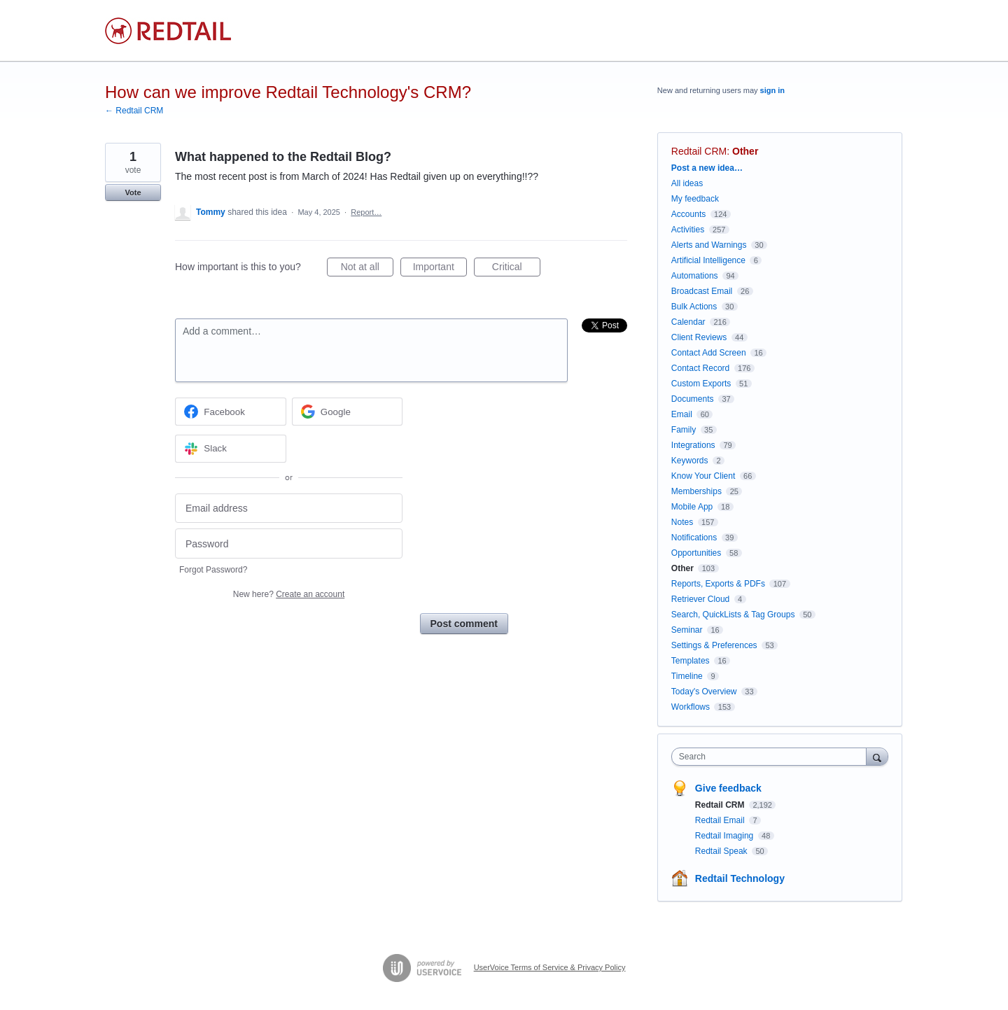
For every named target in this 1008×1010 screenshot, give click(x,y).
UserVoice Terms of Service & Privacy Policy (550, 967)
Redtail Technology (740, 878)
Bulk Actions (694, 306)
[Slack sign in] (230, 449)
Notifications (694, 537)
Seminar (687, 630)
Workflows (690, 707)
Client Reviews (699, 337)
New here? (288, 594)
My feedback (695, 199)
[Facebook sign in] (230, 412)
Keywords (689, 460)
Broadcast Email (701, 291)
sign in (772, 90)
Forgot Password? (213, 570)
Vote (133, 192)
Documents (692, 399)
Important (440, 268)
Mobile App (692, 507)
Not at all (367, 268)
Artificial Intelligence (708, 260)
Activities (687, 229)
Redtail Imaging (725, 836)
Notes (682, 522)
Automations (694, 276)
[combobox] (772, 757)
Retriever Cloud (700, 599)
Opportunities (696, 553)
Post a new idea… (707, 168)
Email (681, 414)
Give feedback (728, 788)
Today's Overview (704, 691)
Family (683, 430)
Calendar (688, 322)
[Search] (877, 756)
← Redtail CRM (134, 110)
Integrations (693, 445)
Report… (366, 212)
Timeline (687, 676)
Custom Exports (701, 383)
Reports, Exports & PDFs (718, 584)
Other (745, 151)
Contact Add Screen (708, 353)
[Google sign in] (347, 412)
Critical (516, 268)
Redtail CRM (699, 151)
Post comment (464, 623)
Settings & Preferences (714, 645)
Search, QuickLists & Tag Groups (733, 614)
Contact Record (700, 368)
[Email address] (288, 508)
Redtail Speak (722, 851)
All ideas (687, 183)
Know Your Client (703, 476)
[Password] (288, 543)
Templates (690, 661)
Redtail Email (721, 820)
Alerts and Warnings (709, 245)
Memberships (696, 491)
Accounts (688, 214)
